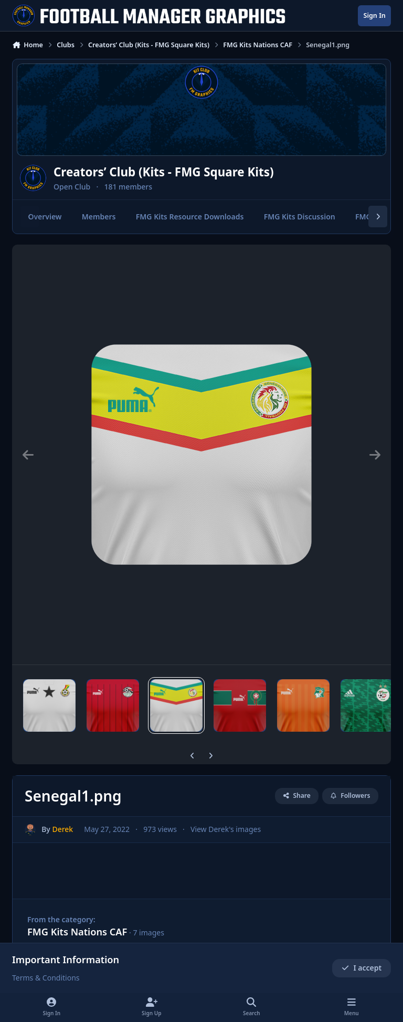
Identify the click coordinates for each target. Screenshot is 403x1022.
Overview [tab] (44, 217)
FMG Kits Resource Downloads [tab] (190, 217)
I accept (361, 968)
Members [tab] (99, 217)
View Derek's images (225, 830)
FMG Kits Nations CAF (77, 931)
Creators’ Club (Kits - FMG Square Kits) (164, 172)
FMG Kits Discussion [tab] (299, 217)
